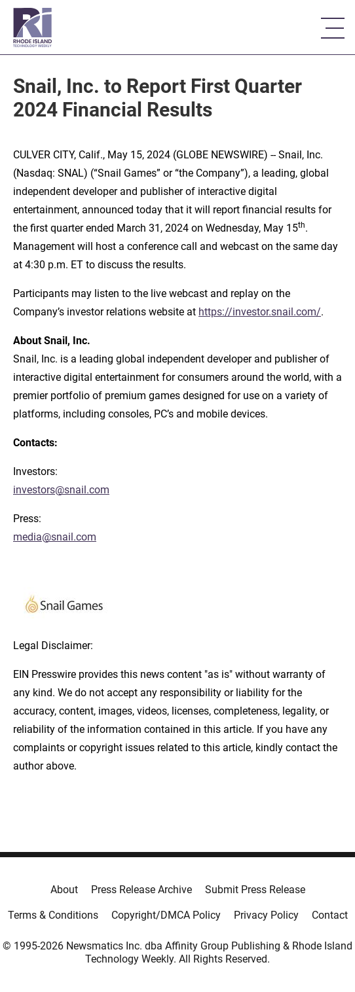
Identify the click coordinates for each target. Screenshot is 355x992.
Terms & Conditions (53, 915)
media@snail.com (54, 537)
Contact (330, 915)
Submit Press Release (255, 889)
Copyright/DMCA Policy (166, 915)
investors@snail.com (61, 490)
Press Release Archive (141, 889)
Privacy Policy (266, 915)
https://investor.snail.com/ (259, 312)
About (64, 889)
